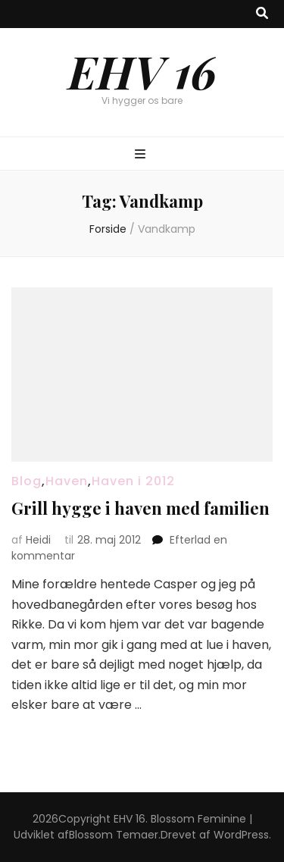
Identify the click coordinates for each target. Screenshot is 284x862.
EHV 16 (142, 70)
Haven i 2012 (133, 481)
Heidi (38, 539)
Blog (26, 481)
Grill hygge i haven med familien (140, 508)
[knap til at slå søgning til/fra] (262, 14)
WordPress (241, 834)
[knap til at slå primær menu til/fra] (142, 155)
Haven (66, 481)
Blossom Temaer (113, 834)
